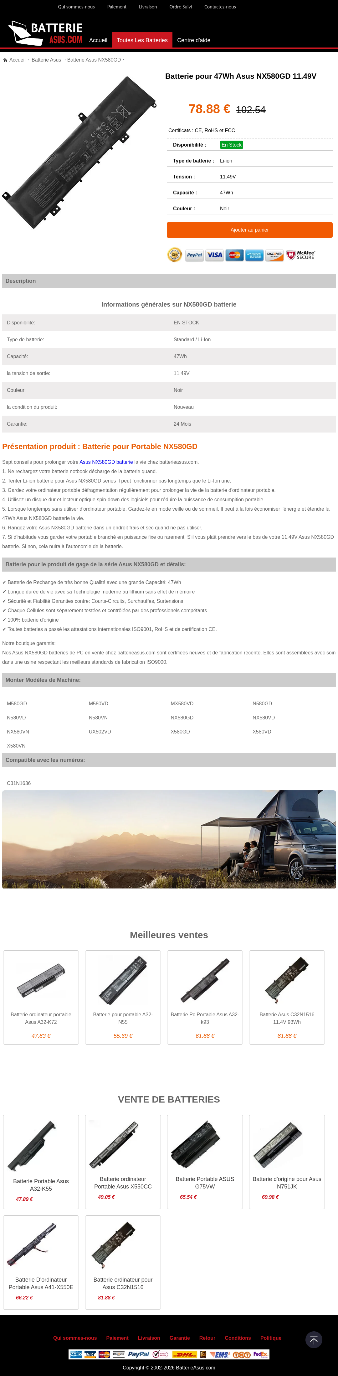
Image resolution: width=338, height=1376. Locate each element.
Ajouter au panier (250, 230)
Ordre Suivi (181, 7)
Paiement (117, 7)
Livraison (148, 7)
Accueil (98, 40)
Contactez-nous (220, 7)
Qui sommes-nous (76, 7)
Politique (271, 1338)
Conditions (238, 1338)
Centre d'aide (194, 40)
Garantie (180, 1338)
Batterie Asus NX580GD (94, 60)
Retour (207, 1338)
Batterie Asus (47, 60)
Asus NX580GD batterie (106, 462)
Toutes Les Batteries (142, 40)
